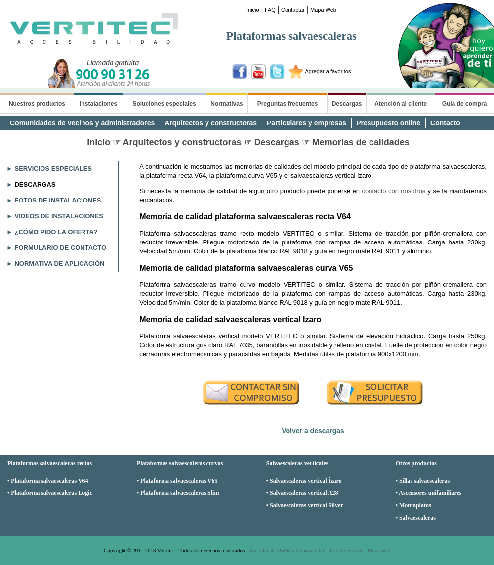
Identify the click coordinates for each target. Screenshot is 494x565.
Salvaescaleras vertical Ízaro (306, 480)
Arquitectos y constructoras (211, 123)
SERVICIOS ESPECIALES (53, 168)
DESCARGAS (34, 184)
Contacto (445, 123)
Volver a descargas (313, 431)
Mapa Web (323, 10)
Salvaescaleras (417, 517)
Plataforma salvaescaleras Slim (179, 492)
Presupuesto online (388, 123)
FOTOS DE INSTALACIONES (57, 200)
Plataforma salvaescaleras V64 (49, 480)
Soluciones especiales (164, 103)
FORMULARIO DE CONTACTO (60, 247)
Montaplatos (415, 505)
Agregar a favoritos (328, 71)
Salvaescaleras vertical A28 (304, 492)
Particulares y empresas (306, 123)
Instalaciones (98, 103)
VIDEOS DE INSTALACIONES (58, 216)
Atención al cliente (400, 103)
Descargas (347, 103)
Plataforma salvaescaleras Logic (51, 492)
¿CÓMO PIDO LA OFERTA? (55, 232)
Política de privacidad (302, 550)
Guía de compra (464, 103)
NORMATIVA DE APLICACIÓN (59, 263)
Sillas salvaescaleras (424, 480)
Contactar (293, 10)
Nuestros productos (37, 103)
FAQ (270, 10)
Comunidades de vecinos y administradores (82, 123)
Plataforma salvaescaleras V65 (178, 480)
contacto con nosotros (393, 191)
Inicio (253, 10)
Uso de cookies (346, 550)
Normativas (226, 103)
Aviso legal (261, 550)
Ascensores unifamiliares (430, 492)
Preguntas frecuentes (287, 103)
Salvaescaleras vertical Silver (306, 505)
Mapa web (379, 550)
